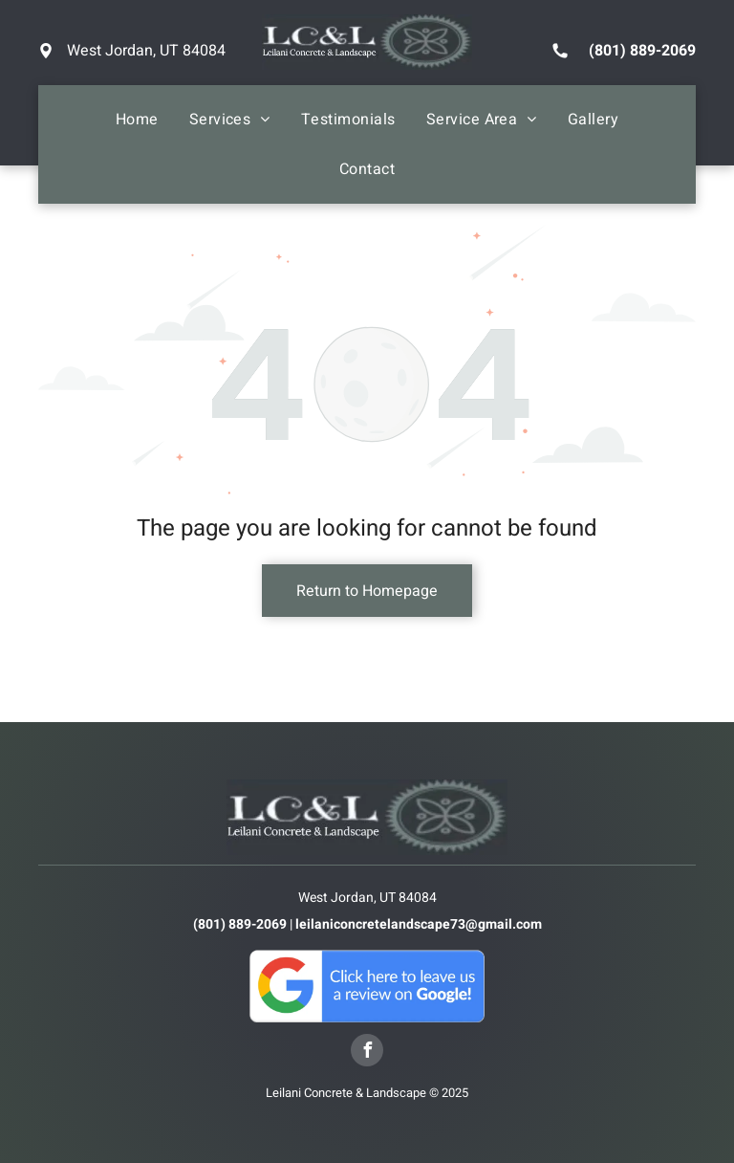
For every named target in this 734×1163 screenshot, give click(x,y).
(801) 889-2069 (642, 50)
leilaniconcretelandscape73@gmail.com (418, 924)
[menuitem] (137, 119)
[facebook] (367, 1052)
